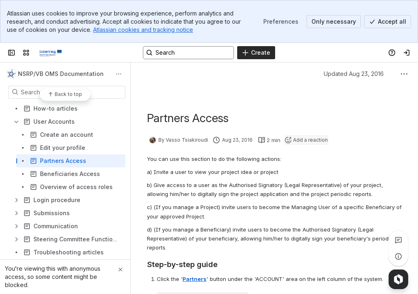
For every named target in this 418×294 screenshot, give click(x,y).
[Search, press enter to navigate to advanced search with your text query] (188, 52)
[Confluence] (50, 52)
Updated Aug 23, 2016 (354, 73)
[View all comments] (398, 240)
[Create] (256, 52)
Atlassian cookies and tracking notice (143, 29)
